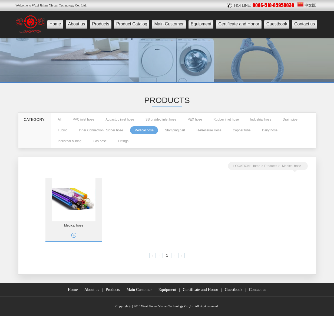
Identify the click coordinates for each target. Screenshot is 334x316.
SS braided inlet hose (160, 119)
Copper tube (242, 130)
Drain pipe (290, 119)
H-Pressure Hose (209, 130)
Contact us (304, 24)
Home (55, 24)
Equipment (201, 24)
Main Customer (168, 24)
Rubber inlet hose (226, 119)
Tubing (63, 130)
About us (76, 24)
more (73, 235)
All (59, 119)
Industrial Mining (69, 141)
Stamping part (175, 130)
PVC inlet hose (83, 119)
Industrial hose (260, 119)
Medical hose (144, 130)
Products (100, 24)
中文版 (306, 5)
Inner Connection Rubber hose (101, 130)
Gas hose (100, 141)
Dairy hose (269, 130)
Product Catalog (131, 24)
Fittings (123, 141)
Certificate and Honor (238, 24)
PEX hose (195, 119)
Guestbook (276, 24)
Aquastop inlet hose (119, 119)
